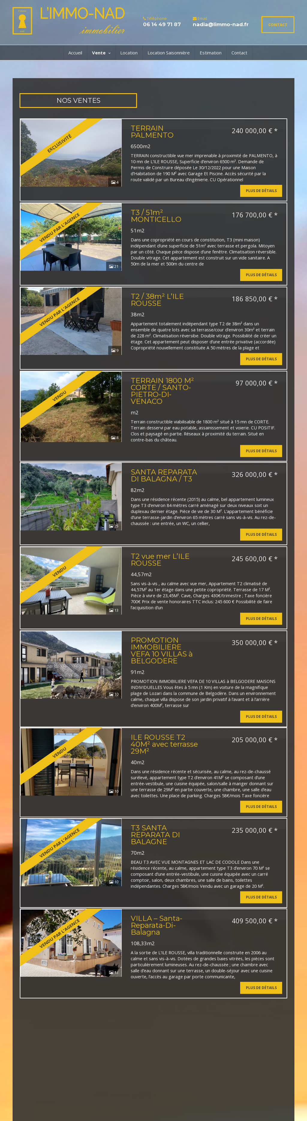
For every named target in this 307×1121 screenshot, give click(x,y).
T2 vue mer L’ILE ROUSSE (160, 592)
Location (129, 53)
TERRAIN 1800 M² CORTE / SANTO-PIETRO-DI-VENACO (162, 410)
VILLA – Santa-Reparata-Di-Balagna (156, 984)
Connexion (131, 1108)
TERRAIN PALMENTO (152, 131)
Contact (239, 53)
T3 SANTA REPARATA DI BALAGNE (155, 887)
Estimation (211, 53)
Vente (101, 53)
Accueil (75, 53)
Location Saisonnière (169, 53)
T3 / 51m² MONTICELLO (156, 222)
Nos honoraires (63, 1109)
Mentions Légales (97, 1103)
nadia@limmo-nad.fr (221, 24)
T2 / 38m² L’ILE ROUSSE (157, 312)
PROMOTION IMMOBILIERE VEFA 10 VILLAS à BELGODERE (162, 689)
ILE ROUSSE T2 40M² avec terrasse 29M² (164, 790)
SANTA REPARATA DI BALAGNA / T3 (164, 501)
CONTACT (278, 24)
